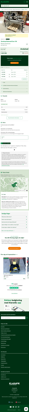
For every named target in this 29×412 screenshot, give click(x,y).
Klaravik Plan (3, 358)
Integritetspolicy (4, 363)
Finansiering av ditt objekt (6, 339)
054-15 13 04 (16, 394)
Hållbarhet (3, 356)
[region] (14, 185)
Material (19, 409)
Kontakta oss (3, 374)
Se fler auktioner (9, 36)
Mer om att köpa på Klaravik (7, 230)
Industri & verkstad (8, 9)
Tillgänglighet (3, 361)
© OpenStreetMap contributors (20, 190)
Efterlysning (3, 347)
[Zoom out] (27, 181)
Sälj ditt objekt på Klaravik (6, 330)
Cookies (2, 365)
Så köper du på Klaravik (5, 328)
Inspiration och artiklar (5, 345)
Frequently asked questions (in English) (8, 334)
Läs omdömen (14, 293)
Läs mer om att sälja (14, 248)
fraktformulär (4, 199)
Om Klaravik (3, 354)
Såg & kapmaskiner (16, 9)
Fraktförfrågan (3, 341)
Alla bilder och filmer (15, 30)
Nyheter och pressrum (5, 378)
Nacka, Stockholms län (6, 43)
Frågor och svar (4, 332)
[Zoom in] (27, 179)
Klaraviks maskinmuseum (5, 367)
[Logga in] (24, 2)
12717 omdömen (18, 289)
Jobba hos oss (3, 376)
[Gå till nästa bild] (26, 264)
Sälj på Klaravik (14, 62)
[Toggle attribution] (27, 190)
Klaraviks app (3, 343)
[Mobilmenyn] (27, 2)
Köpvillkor (3, 326)
